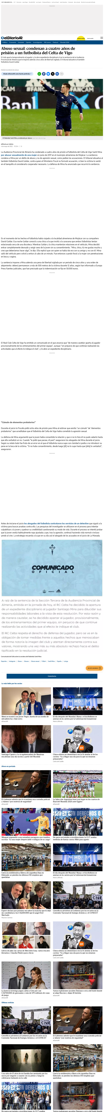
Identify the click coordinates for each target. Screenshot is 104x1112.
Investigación (37, 42)
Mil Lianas (47, 42)
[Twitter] (53, 74)
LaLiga (66, 661)
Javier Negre (25, 2)
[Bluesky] (48, 74)
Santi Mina (51, 661)
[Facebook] (44, 74)
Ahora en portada (8, 766)
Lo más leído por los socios (12, 683)
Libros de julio (77, 2)
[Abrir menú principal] (101, 38)
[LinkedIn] (57, 74)
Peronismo (19, 2)
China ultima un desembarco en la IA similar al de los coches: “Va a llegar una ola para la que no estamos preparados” (75, 756)
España (59, 661)
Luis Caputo (38, 2)
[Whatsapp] (39, 74)
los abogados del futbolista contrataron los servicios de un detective (56, 523)
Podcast (55, 42)
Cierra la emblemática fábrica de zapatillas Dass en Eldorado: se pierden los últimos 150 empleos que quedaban (23, 875)
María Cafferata (57, 721)
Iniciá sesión (90, 38)
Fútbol (44, 661)
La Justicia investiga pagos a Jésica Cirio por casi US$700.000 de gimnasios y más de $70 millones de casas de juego (26, 993)
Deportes (4, 661)
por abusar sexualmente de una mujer (19, 155)
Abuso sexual (35, 661)
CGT (15, 2)
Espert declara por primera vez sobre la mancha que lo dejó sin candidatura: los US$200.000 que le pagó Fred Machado (26, 913)
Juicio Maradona (63, 2)
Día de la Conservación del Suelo (88, 2)
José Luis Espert (55, 2)
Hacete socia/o (81, 38)
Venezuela (70, 2)
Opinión (28, 42)
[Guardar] (61, 74)
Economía (12, 42)
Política (5, 42)
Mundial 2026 (32, 2)
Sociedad (21, 42)
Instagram (12, 661)
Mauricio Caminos (7, 917)
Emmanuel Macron (46, 2)
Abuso (20, 661)
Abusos (26, 661)
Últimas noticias (8, 1003)
